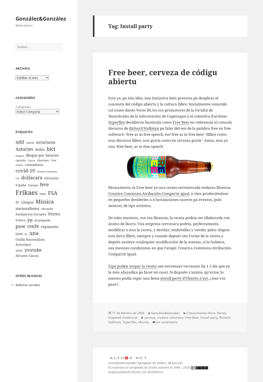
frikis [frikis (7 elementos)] (43, 194)
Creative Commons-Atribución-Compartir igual (148, 193)
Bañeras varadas (28, 285)
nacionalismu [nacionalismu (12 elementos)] (27, 208)
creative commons (170, 317)
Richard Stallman (144, 128)
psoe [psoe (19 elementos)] (20, 226)
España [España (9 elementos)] (21, 185)
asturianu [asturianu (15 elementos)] (45, 142)
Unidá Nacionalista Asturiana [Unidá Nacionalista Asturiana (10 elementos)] (30, 242)
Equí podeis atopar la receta (132, 266)
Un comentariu (167, 322)
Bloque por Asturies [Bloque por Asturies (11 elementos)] (42, 155)
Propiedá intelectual (122, 317)
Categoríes (23, 107)
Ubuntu (143, 322)
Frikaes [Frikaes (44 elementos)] (27, 192)
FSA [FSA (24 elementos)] (52, 192)
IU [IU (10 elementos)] (17, 202)
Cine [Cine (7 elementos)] (53, 160)
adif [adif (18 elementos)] (20, 142)
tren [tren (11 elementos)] (19, 233)
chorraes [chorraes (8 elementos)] (43, 160)
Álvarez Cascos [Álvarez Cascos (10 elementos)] (27, 255)
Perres (221, 313)
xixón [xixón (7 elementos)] (19, 250)
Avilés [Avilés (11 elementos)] (40, 149)
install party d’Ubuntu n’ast (184, 278)
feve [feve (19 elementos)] (44, 184)
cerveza (149, 317)
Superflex (116, 122)
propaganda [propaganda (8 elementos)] (43, 220)
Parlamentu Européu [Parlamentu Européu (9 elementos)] (31, 214)
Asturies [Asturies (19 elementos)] (24, 149)
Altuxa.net (175, 363)
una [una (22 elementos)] (34, 233)
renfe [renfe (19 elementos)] (33, 226)
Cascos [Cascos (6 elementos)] (31, 160)
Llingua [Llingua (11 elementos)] (27, 202)
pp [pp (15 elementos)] (30, 220)
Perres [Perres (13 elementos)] (54, 213)
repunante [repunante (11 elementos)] (49, 226)
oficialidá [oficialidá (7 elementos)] (47, 208)
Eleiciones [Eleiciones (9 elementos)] (51, 178)
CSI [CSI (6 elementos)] (17, 178)
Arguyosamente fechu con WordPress (135, 372)
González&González (41, 18)
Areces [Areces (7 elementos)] (30, 142)
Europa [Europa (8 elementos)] (33, 185)
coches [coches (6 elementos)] (19, 165)
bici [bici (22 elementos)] (51, 149)
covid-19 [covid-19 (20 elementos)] (25, 170)
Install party (209, 317)
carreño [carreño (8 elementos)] (21, 160)
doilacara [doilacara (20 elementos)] (31, 177)
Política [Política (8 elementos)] (21, 220)
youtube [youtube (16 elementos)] (33, 250)
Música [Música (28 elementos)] (45, 201)
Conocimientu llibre (201, 313)
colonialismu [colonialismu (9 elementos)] (34, 165)
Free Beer (181, 122)
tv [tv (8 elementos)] (26, 234)
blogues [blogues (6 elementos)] (20, 155)
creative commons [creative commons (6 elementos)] (47, 171)
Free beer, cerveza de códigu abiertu (162, 76)
